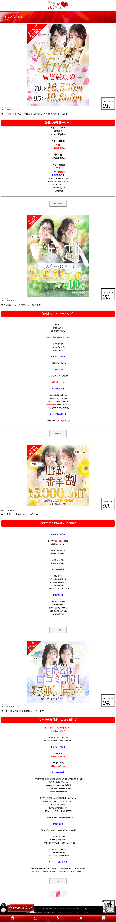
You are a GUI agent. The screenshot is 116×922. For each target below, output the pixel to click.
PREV (52, 894)
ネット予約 (58, 630)
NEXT (63, 894)
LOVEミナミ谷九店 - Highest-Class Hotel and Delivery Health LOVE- (66, 912)
